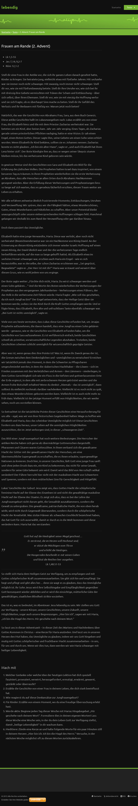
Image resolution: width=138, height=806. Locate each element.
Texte (129, 7)
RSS (124, 796)
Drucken (133, 796)
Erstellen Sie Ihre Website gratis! (14, 800)
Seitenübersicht (112, 796)
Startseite (116, 7)
